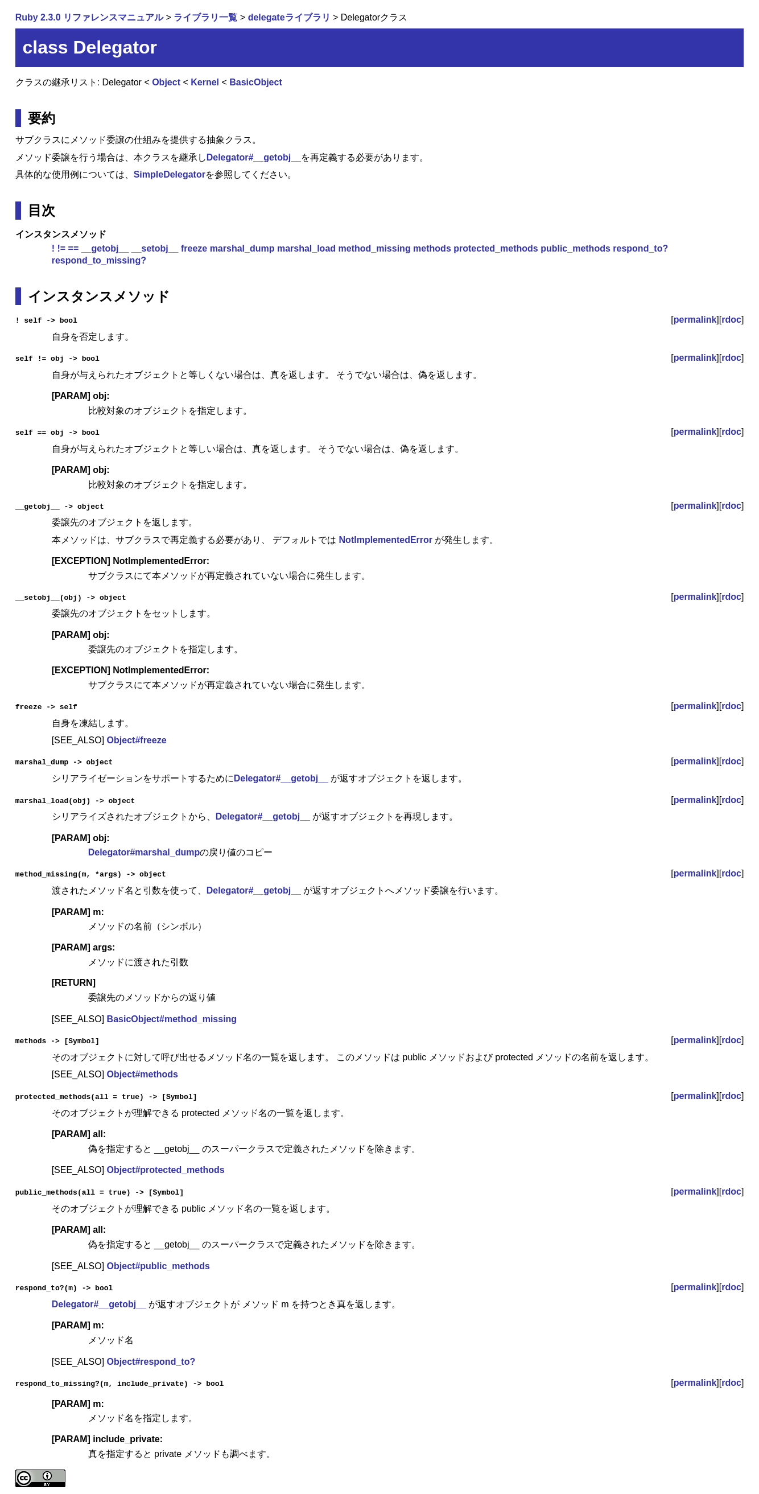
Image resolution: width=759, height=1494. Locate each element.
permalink (695, 319)
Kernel (205, 82)
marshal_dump (242, 248)
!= (61, 248)
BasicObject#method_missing (172, 1018)
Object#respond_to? (151, 1360)
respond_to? (640, 248)
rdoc (731, 319)
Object (166, 82)
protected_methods (495, 248)
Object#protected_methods (166, 1169)
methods (432, 248)
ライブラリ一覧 (205, 17)
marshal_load (306, 248)
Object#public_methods (158, 1265)
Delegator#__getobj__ (254, 157)
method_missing (375, 248)
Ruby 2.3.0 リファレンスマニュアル (89, 17)
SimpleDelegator (169, 174)
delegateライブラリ (289, 17)
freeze (194, 248)
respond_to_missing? (99, 260)
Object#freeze (137, 739)
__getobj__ (105, 248)
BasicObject (255, 82)
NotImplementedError (385, 539)
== (73, 248)
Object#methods (142, 1074)
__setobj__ (155, 248)
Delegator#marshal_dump (144, 852)
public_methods (575, 248)
